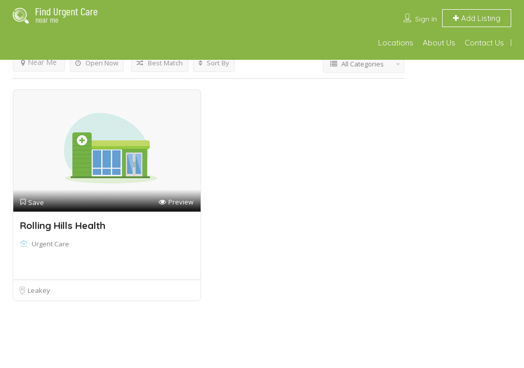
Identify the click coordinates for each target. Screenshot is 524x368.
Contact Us (484, 43)
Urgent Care (50, 243)
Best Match (160, 62)
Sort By (214, 62)
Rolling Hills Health (62, 225)
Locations (395, 43)
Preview (176, 202)
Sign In (426, 19)
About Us (439, 43)
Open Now (96, 62)
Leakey (39, 290)
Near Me (39, 62)
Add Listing (476, 18)
